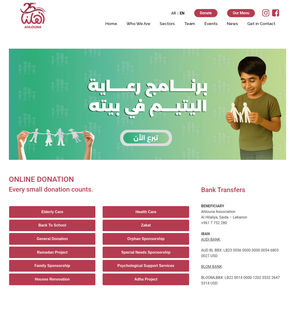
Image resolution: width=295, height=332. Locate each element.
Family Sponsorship (52, 266)
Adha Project (146, 279)
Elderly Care (52, 212)
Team (189, 23)
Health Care (146, 212)
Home (111, 23)
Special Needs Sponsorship (146, 252)
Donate (206, 13)
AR (173, 13)
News (232, 23)
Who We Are (138, 23)
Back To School (52, 225)
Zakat (146, 225)
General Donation (52, 239)
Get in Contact (261, 23)
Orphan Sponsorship (146, 239)
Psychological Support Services (145, 266)
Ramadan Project (52, 252)
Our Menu (241, 13)
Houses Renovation (52, 279)
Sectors (167, 23)
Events (211, 23)
